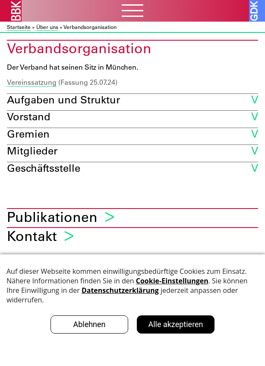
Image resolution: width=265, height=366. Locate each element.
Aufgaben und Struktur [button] (63, 99)
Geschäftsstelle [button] (43, 167)
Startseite (19, 26)
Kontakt (32, 236)
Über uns (47, 26)
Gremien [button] (28, 133)
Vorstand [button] (28, 116)
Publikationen (52, 217)
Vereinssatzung (32, 82)
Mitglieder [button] (32, 150)
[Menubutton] (132, 11)
